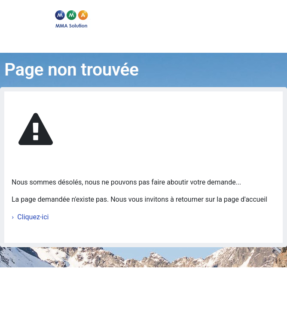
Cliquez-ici (33, 217)
